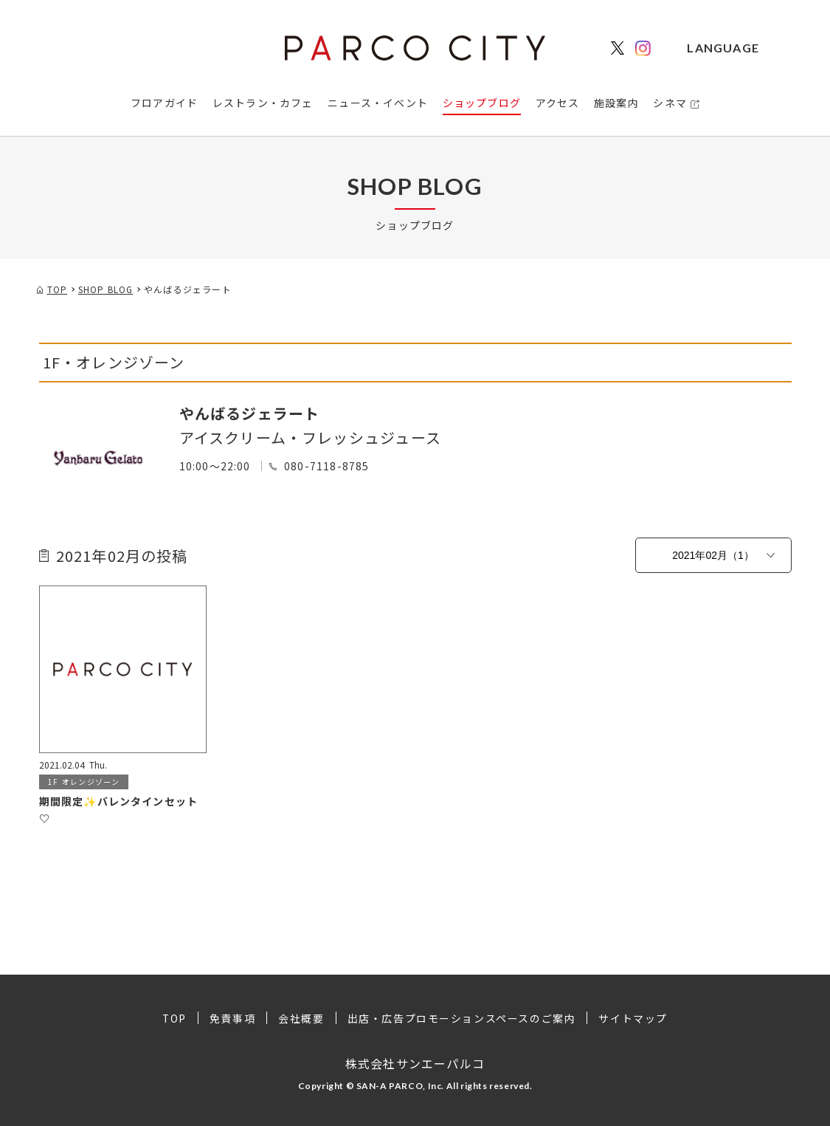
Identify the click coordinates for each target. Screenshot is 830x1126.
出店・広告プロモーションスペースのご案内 (461, 1018)
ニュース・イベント (378, 102)
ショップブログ (482, 102)
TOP (174, 1018)
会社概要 (301, 1018)
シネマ (670, 102)
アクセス (558, 102)
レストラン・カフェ (263, 102)
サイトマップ (633, 1018)
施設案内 (616, 102)
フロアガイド (164, 102)
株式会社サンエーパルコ (415, 1062)
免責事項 (232, 1018)
